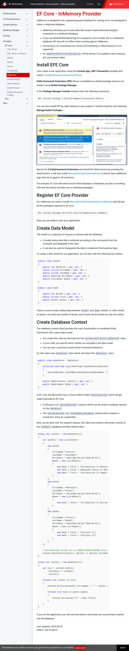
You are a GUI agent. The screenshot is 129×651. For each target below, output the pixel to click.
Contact (90, 4)
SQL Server (12, 49)
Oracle (10, 66)
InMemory (11, 75)
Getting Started (37, 4)
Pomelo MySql (13, 79)
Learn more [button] (80, 648)
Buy (99, 4)
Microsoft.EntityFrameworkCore (84, 173)
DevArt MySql (13, 83)
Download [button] (116, 4)
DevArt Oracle (13, 88)
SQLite (10, 62)
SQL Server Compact (16, 53)
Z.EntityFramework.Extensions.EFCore (62, 75)
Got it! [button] (122, 648)
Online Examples (67, 4)
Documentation (52, 4)
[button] (16, 13)
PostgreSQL (12, 71)
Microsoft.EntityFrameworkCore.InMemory (91, 201)
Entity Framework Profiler (15, 93)
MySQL (10, 58)
